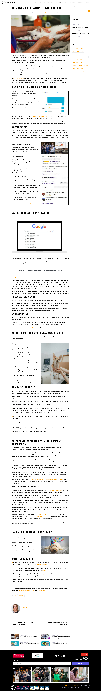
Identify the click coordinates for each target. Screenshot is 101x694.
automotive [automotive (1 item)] (75, 48)
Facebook (92, 2)
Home (28, 2)
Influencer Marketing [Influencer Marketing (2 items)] (78, 51)
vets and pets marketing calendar (34, 328)
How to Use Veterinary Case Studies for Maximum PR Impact (28, 640)
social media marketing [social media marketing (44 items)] (78, 71)
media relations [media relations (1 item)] (76, 57)
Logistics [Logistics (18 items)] (81, 54)
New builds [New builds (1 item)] (75, 59)
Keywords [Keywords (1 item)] (75, 54)
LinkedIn (98, 2)
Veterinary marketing (40, 12)
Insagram (94, 2)
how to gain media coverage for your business (48, 524)
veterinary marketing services (28, 593)
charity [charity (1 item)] (81, 48)
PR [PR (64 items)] (81, 59)
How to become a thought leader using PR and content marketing (60, 640)
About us (34, 2)
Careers (79, 2)
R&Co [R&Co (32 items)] (87, 65)
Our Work (57, 2)
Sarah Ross (15, 12)
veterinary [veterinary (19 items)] (81, 73)
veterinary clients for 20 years (56, 493)
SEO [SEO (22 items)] (74, 68)
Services (42, 2)
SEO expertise (45, 593)
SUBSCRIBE (80, 666)
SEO (34, 12)
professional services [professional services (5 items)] (78, 62)
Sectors (49, 2)
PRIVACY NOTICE (75, 688)
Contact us (86, 2)
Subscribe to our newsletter (22, 663)
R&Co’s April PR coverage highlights (79, 23)
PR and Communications (26, 12)
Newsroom (72, 2)
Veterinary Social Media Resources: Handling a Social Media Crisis (29, 647)
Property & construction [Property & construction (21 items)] (79, 65)
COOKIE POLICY (67, 688)
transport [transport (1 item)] (75, 73)
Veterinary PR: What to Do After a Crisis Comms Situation (59, 647)
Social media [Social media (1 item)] (80, 68)
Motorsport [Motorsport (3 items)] (85, 57)
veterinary (21, 598)
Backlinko (15, 278)
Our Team (64, 2)
